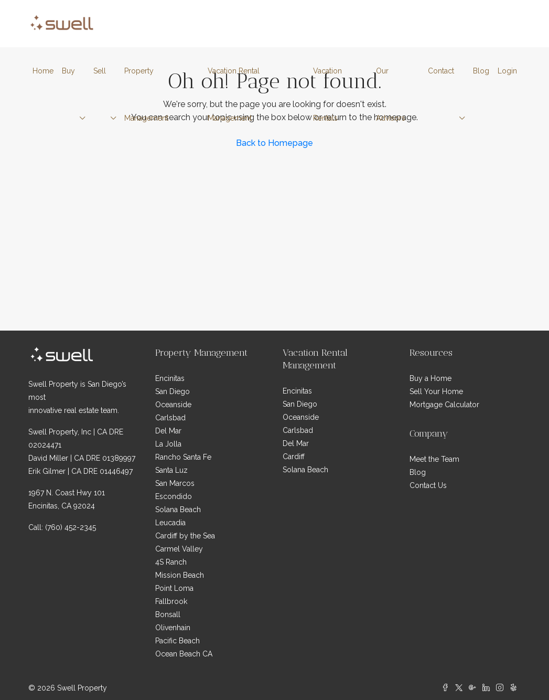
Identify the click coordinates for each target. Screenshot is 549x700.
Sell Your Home (436, 391)
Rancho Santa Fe (183, 457)
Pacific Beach (177, 641)
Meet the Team (434, 459)
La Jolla (168, 444)
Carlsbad (170, 417)
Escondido (173, 496)
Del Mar (168, 431)
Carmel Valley (179, 549)
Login (507, 71)
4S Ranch (171, 562)
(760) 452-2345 (70, 527)
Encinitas (170, 378)
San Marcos (175, 483)
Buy (68, 71)
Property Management (146, 94)
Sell (99, 71)
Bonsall (167, 614)
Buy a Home (430, 378)
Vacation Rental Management (234, 94)
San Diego (172, 391)
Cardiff (294, 456)
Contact (441, 71)
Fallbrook (171, 601)
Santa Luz (171, 470)
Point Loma (174, 588)
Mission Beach (179, 575)
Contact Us (428, 485)
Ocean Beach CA (183, 654)
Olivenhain (172, 627)
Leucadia (170, 522)
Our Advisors (390, 94)
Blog (481, 71)
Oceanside (173, 404)
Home (43, 71)
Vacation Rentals (327, 94)
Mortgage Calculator (444, 404)
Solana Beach (178, 509)
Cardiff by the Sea (185, 536)
